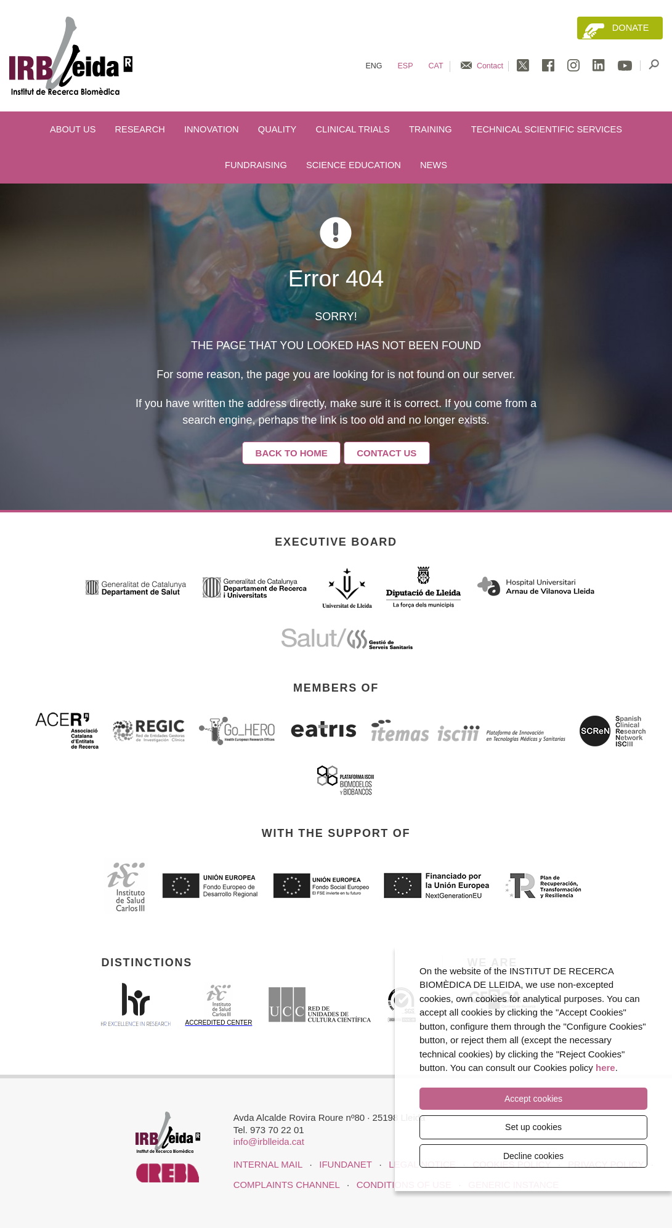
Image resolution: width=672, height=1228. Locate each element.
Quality (277, 129)
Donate (630, 28)
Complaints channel (286, 1184)
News (433, 165)
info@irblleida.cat (268, 1141)
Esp (405, 66)
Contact (490, 66)
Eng (373, 66)
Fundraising (256, 165)
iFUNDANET (345, 1164)
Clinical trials (353, 129)
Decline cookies (533, 1156)
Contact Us (386, 453)
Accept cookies (533, 1099)
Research (140, 129)
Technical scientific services (546, 129)
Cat (436, 66)
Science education (353, 165)
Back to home (292, 453)
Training (430, 129)
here (605, 1068)
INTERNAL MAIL (267, 1164)
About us (72, 129)
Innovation (211, 129)
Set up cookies (533, 1127)
